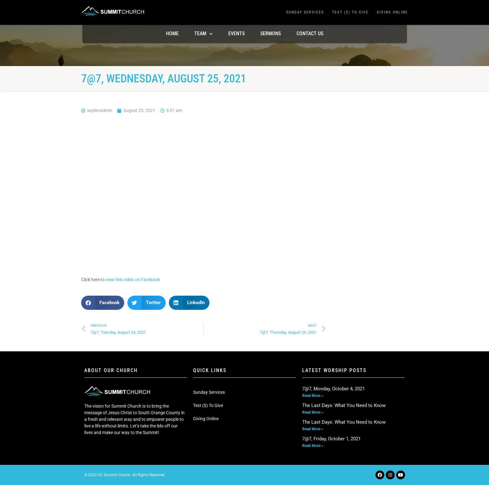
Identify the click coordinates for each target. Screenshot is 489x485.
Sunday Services (305, 12)
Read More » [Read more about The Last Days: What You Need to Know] (312, 412)
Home (172, 33)
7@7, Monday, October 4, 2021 (333, 389)
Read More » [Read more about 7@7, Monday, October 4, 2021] (312, 395)
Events (236, 33)
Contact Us (310, 33)
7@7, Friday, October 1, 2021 (331, 439)
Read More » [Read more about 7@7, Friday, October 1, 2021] (312, 445)
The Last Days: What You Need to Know (344, 405)
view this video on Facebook (133, 279)
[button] (103, 303)
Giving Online (392, 12)
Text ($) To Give (350, 12)
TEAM (203, 34)
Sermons (270, 33)
